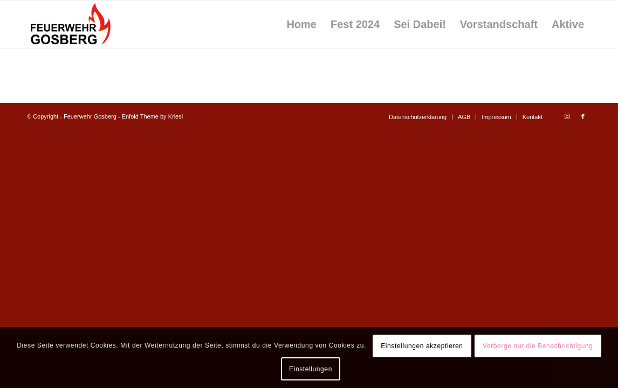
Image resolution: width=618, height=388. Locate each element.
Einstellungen (310, 369)
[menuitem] (301, 24)
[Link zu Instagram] (567, 116)
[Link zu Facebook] (583, 116)
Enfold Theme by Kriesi (152, 116)
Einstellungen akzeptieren (422, 346)
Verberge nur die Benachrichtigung (538, 346)
